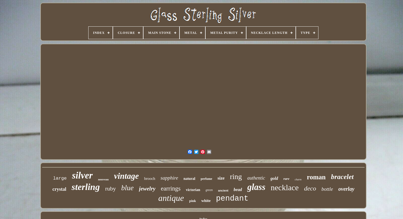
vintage (126, 176)
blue (127, 188)
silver (82, 175)
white (206, 200)
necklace (285, 187)
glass (256, 187)
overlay (346, 189)
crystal (59, 189)
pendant (232, 198)
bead (238, 189)
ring (236, 176)
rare (286, 179)
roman (316, 177)
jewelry (147, 188)
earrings (171, 188)
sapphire (169, 178)
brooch (149, 178)
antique (171, 198)
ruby (110, 188)
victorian (193, 190)
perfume (206, 179)
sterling (85, 187)
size (221, 178)
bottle (327, 189)
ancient (223, 190)
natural (189, 179)
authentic (256, 178)
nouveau (103, 179)
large (60, 178)
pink (192, 201)
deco (310, 188)
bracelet (342, 177)
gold (274, 178)
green (209, 190)
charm (298, 179)
